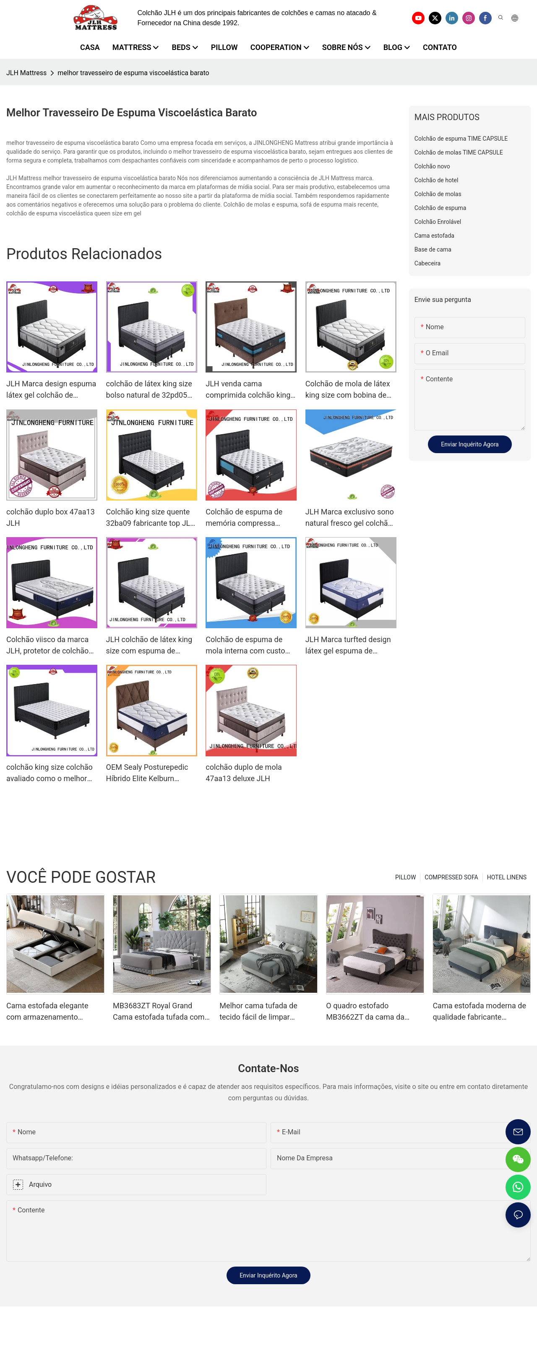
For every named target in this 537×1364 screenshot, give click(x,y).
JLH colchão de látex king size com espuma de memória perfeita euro (149, 645)
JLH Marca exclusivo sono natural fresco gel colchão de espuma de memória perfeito (349, 518)
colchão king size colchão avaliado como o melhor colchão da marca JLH (49, 773)
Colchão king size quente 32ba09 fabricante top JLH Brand (151, 518)
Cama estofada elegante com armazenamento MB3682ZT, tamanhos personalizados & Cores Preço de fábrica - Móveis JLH (48, 1012)
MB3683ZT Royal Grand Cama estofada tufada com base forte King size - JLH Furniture (159, 1012)
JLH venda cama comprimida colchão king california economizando (248, 390)
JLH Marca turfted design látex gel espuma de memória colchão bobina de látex (348, 645)
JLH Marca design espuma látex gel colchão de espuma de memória (51, 390)
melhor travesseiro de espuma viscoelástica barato (133, 73)
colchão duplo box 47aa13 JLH (50, 517)
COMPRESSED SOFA (451, 877)
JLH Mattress (26, 73)
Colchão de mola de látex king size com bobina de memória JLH (347, 390)
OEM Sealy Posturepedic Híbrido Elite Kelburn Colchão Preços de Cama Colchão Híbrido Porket (148, 773)
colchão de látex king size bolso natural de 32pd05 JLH (149, 390)
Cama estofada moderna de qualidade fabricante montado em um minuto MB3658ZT (479, 1012)
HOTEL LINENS (507, 877)
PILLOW (405, 877)
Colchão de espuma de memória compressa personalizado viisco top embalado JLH (246, 518)
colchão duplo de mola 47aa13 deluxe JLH (244, 773)
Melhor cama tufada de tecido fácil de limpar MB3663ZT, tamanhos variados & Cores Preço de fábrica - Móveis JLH (263, 1012)
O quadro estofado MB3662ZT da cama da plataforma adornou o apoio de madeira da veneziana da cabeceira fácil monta (373, 1012)
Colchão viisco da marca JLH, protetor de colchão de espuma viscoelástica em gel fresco (47, 645)
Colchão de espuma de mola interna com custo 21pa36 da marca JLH (245, 645)
